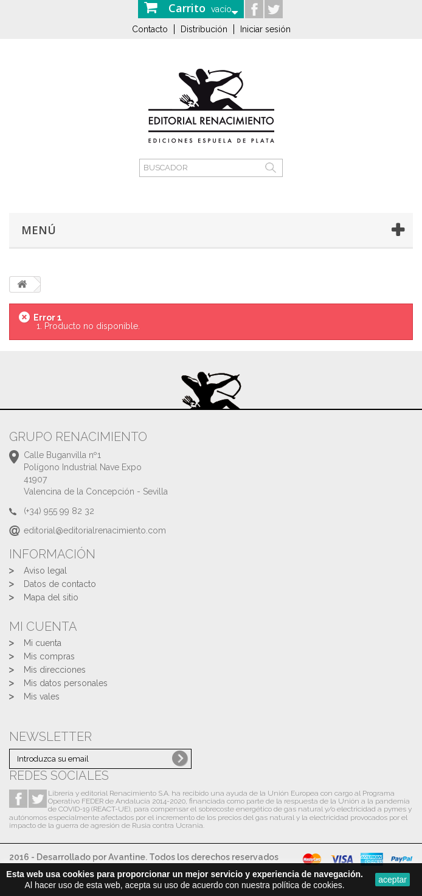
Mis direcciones (55, 670)
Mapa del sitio (51, 597)
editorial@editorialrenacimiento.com (95, 530)
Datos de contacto (60, 584)
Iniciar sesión (265, 29)
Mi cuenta (42, 643)
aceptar (392, 879)
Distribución (204, 29)
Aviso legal (45, 570)
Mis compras (49, 656)
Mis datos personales (66, 683)
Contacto (150, 29)
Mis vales (42, 696)
